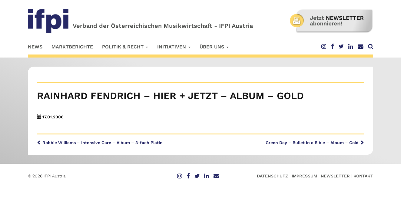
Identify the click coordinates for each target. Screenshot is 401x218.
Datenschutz (272, 175)
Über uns (214, 47)
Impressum (304, 175)
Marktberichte (72, 47)
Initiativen (174, 47)
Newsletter (335, 175)
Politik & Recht (125, 47)
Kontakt (363, 175)
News (35, 47)
